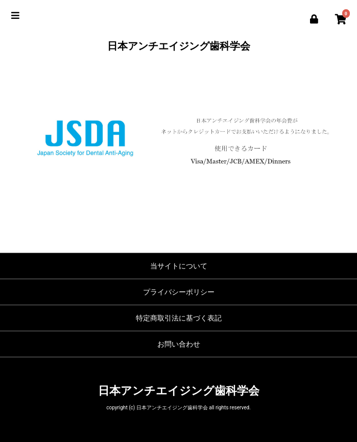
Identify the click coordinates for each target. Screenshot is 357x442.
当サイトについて (178, 266)
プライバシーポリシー (179, 292)
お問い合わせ (178, 344)
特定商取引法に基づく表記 (179, 318)
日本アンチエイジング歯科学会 (178, 46)
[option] (178, 138)
